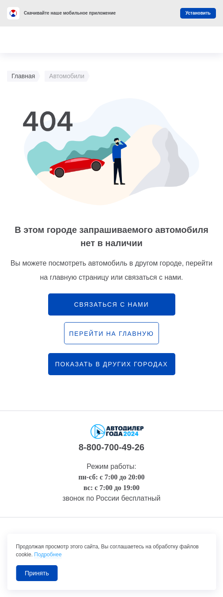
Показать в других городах (111, 364)
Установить (198, 13)
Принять (37, 573)
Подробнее (47, 554)
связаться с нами (111, 304)
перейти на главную (111, 333)
